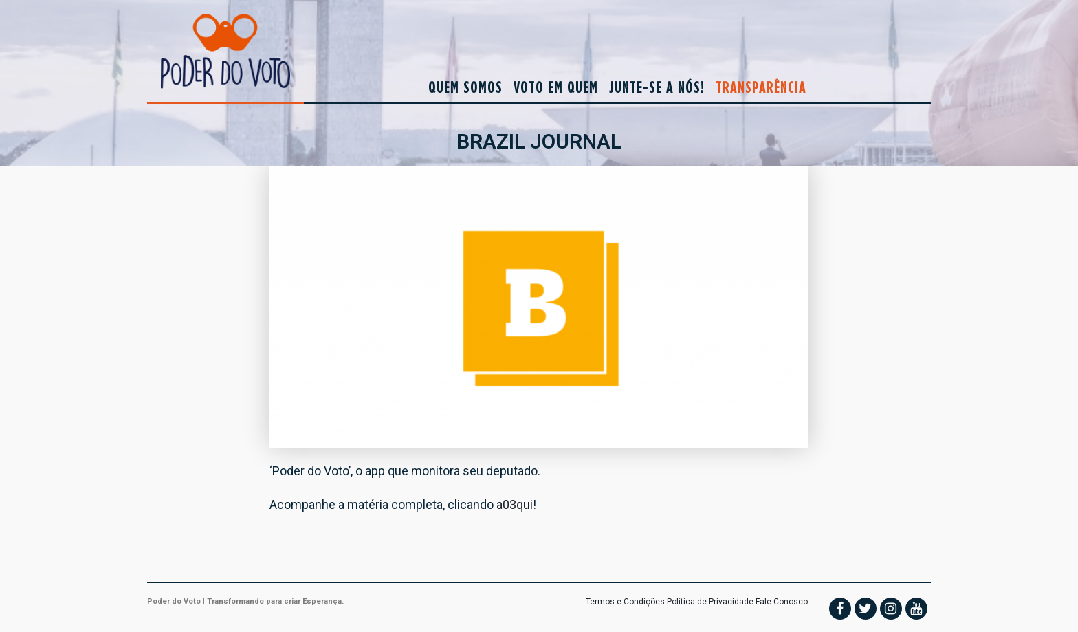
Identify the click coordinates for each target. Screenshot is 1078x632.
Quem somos (465, 87)
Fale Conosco (782, 602)
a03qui (514, 504)
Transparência (761, 87)
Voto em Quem (556, 87)
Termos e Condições (625, 602)
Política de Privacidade (710, 602)
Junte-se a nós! (657, 87)
